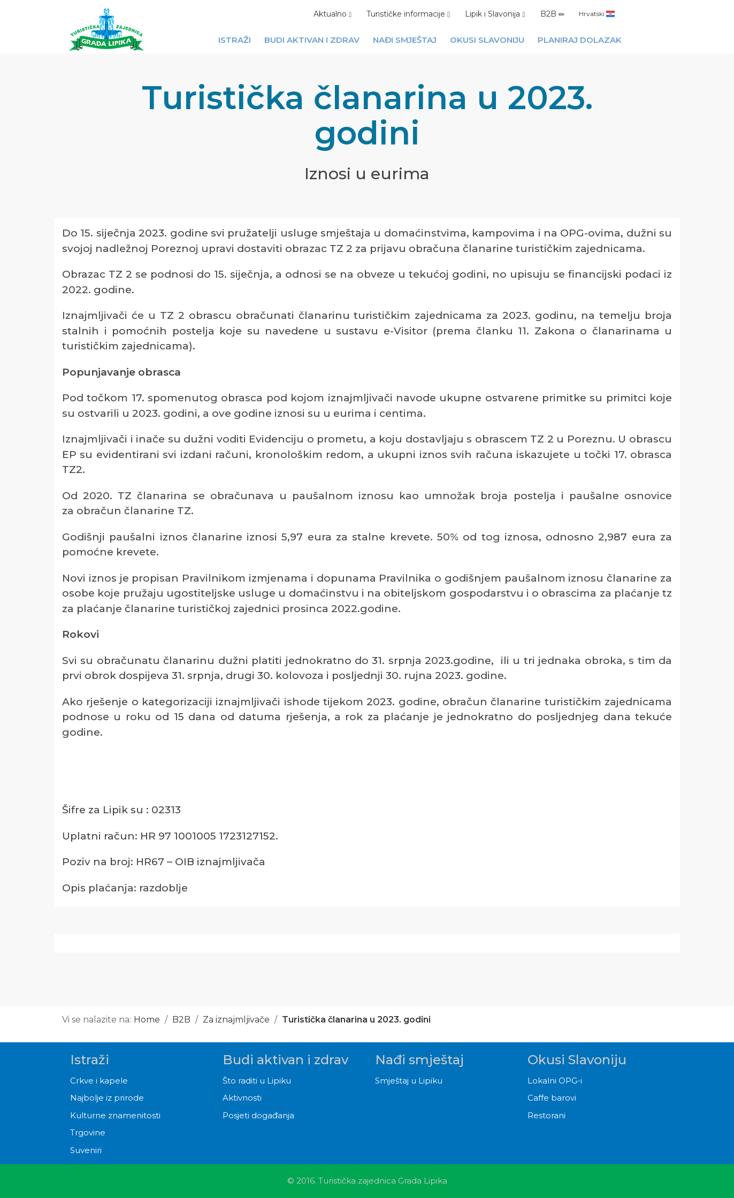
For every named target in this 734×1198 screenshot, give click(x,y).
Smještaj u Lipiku (408, 1080)
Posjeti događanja (258, 1115)
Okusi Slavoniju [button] (487, 40)
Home (147, 1019)
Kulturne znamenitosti (115, 1115)
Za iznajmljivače (236, 1019)
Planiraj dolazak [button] (580, 40)
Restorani (546, 1115)
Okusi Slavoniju (576, 1059)
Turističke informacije (408, 14)
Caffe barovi (551, 1098)
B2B (552, 14)
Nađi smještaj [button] (405, 40)
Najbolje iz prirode (107, 1098)
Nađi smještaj (419, 1059)
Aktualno (332, 14)
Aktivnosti (242, 1098)
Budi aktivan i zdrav (285, 1059)
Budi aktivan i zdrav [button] (312, 40)
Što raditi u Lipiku (257, 1080)
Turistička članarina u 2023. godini (356, 1019)
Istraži (89, 1059)
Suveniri (86, 1150)
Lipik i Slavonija (495, 14)
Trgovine (87, 1132)
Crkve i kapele (99, 1080)
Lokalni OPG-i (554, 1080)
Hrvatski (597, 14)
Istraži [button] (234, 40)
